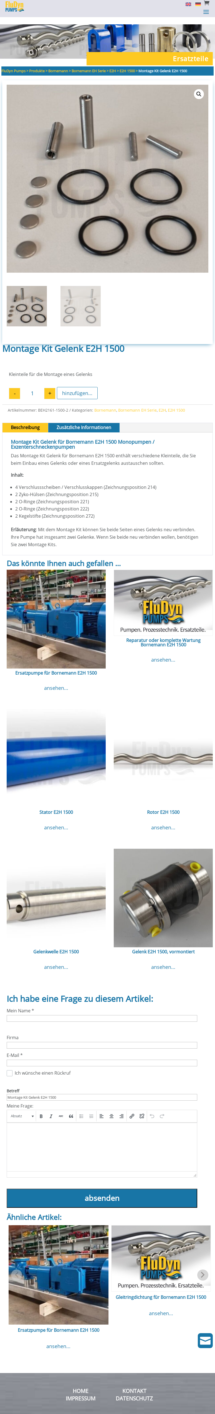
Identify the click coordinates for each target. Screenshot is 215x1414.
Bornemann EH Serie (137, 403)
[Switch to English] (186, 4)
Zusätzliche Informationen (84, 420)
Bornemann (105, 403)
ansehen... (56, 680)
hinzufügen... (77, 386)
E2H (162, 403)
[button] (199, 87)
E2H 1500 (176, 403)
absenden (102, 1191)
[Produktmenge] (32, 386)
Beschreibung (25, 420)
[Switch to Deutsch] (196, 4)
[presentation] (22, 1109)
